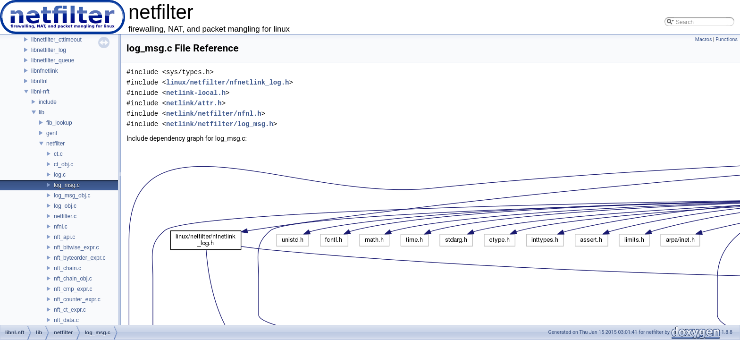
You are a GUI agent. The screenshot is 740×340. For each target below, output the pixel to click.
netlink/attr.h (194, 103)
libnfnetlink (44, 71)
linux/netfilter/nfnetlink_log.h (227, 82)
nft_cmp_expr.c (73, 289)
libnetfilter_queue (52, 60)
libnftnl (39, 81)
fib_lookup (59, 122)
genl (51, 133)
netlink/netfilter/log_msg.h (219, 123)
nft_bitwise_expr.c (76, 247)
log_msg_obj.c (72, 195)
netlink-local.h (196, 92)
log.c (60, 174)
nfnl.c (60, 226)
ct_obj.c (63, 164)
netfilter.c (65, 216)
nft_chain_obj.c (73, 278)
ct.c (58, 154)
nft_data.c (66, 320)
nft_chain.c (67, 268)
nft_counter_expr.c (77, 299)
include (48, 102)
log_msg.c (67, 185)
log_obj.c (65, 206)
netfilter (55, 143)
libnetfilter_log (48, 50)
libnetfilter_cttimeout (56, 39)
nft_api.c (64, 237)
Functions (726, 39)
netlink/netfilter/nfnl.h (213, 113)
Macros (703, 39)
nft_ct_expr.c (70, 309)
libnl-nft (40, 91)
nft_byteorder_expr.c (79, 258)
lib (41, 112)
